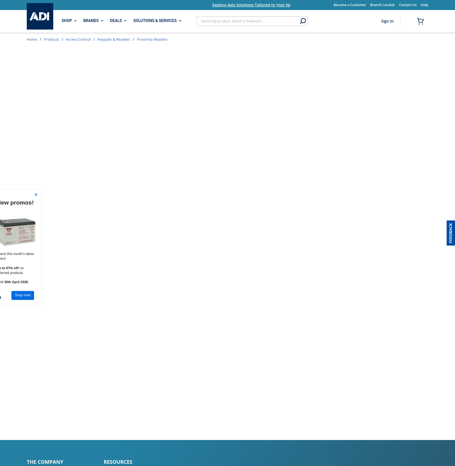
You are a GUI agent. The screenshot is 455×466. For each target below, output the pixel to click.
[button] (451, 233)
